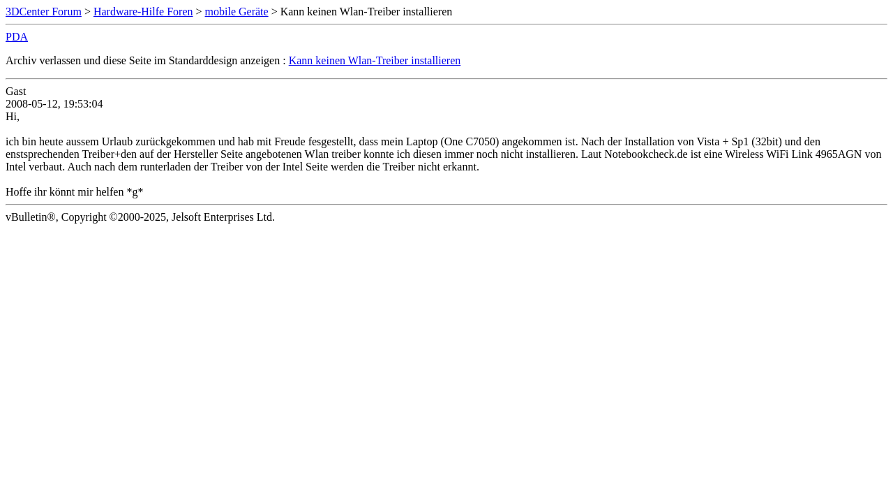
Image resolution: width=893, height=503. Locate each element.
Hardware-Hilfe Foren (143, 11)
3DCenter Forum (44, 11)
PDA (17, 37)
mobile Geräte (237, 11)
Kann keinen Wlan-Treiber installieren (375, 60)
